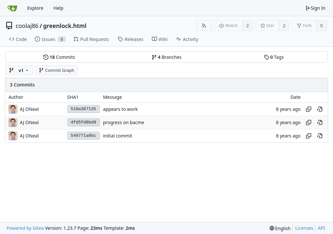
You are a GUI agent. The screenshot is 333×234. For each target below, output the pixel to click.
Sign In (315, 8)
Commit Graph (56, 70)
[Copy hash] (308, 109)
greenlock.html (65, 25)
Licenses (304, 228)
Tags (274, 57)
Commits (59, 57)
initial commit (117, 136)
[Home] (12, 8)
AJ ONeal (29, 109)
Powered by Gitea (25, 228)
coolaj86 (27, 25)
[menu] (280, 228)
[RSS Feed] (204, 25)
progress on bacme (123, 122)
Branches (166, 57)
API (321, 228)
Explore (35, 8)
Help (58, 8)
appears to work (120, 109)
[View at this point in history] (320, 109)
